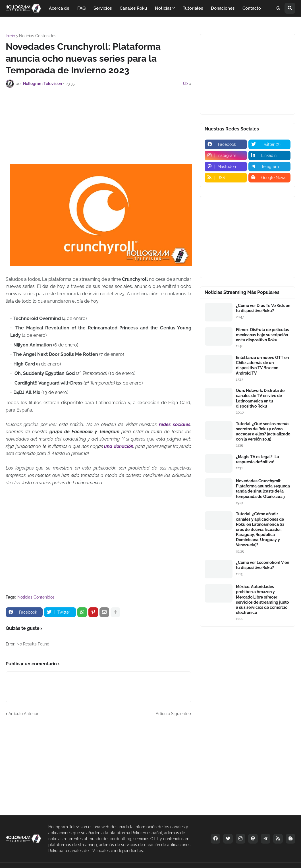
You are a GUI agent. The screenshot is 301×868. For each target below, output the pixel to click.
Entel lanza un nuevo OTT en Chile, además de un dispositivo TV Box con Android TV (262, 365)
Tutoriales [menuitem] (193, 8)
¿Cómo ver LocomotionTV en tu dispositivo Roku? (262, 565)
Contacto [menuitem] (251, 8)
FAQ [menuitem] (81, 8)
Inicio (10, 36)
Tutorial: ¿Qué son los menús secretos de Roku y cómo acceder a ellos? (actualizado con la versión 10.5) (263, 431)
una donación (118, 446)
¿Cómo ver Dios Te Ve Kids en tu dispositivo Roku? (263, 308)
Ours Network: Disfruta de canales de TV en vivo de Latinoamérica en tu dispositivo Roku (260, 398)
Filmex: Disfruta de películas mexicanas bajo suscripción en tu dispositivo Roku (262, 334)
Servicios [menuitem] (103, 8)
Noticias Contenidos (37, 36)
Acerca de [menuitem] (59, 8)
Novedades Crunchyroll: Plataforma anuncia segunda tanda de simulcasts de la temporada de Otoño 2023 (263, 489)
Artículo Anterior (23, 713)
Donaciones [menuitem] (222, 8)
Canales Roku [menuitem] (133, 8)
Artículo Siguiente (172, 713)
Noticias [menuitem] (163, 8)
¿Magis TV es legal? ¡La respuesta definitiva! (257, 459)
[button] (278, 8)
